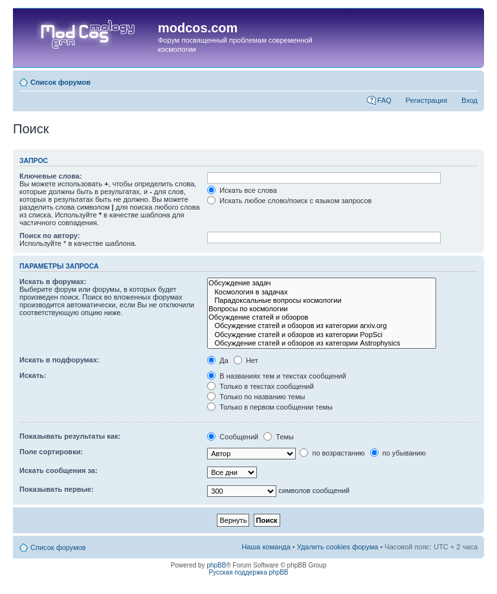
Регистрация (426, 100)
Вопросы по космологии (321, 309)
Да (217, 360)
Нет (246, 360)
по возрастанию (332, 453)
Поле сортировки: (51, 452)
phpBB (216, 565)
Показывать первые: (56, 489)
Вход (469, 100)
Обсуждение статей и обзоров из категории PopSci (321, 335)
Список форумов (60, 82)
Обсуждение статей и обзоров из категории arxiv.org (321, 326)
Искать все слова (242, 190)
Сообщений (232, 437)
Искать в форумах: (52, 281)
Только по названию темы (256, 397)
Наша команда (265, 547)
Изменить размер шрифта (468, 79)
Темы (278, 437)
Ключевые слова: (50, 176)
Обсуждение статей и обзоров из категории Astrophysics (321, 343)
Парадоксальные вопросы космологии (321, 300)
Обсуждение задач (321, 283)
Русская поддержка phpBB (248, 572)
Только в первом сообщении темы (270, 407)
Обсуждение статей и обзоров (321, 317)
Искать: (32, 375)
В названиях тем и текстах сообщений (276, 376)
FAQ (384, 100)
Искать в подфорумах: (59, 360)
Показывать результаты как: (69, 436)
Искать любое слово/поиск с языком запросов (289, 200)
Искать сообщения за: (58, 470)
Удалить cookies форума (338, 547)
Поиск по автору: (49, 235)
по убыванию (398, 453)
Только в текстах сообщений (260, 386)
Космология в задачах (321, 292)
